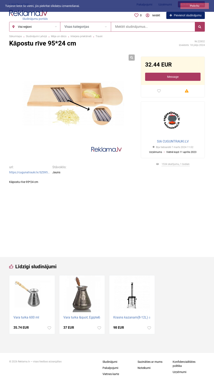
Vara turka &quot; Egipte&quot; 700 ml (83, 317)
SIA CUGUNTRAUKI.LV (173, 141)
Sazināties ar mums (150, 361)
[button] (81, 6)
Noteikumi (144, 368)
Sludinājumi (110, 361)
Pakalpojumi (110, 368)
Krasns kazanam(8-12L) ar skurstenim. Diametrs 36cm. (133, 317)
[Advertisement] (172, 210)
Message (173, 76)
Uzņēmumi (179, 372)
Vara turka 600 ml (26, 317)
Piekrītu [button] (194, 5)
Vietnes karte (111, 374)
